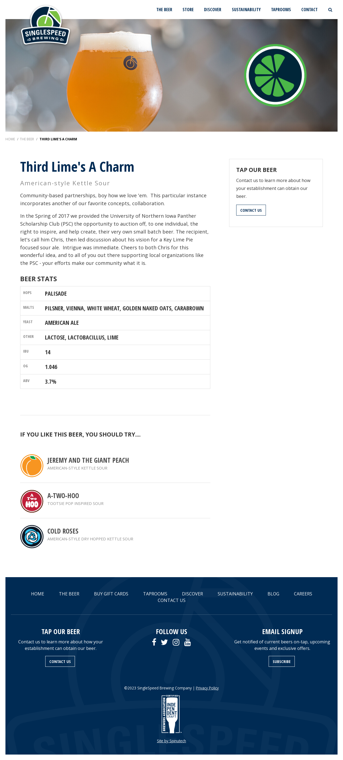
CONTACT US (251, 210)
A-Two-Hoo (63, 495)
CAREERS (303, 594)
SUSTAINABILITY (246, 10)
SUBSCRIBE (282, 661)
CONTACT (309, 10)
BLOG (273, 594)
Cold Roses (62, 530)
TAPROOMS (281, 10)
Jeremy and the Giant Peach (88, 460)
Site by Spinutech (171, 740)
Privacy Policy (207, 688)
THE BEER (164, 10)
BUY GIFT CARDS (111, 594)
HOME (37, 594)
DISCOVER (212, 10)
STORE (188, 10)
